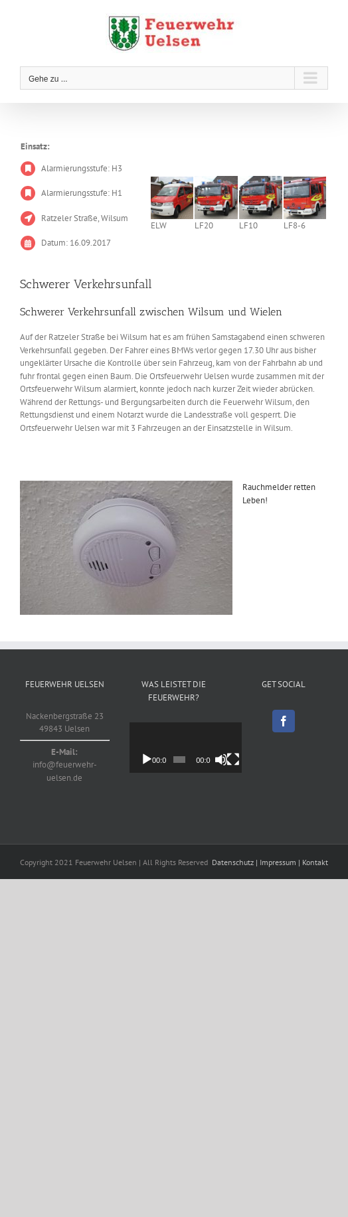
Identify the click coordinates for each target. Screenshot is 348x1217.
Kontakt (315, 862)
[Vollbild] (245, 759)
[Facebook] (283, 721)
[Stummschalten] (231, 759)
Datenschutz (233, 862)
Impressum (278, 862)
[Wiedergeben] (146, 759)
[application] (193, 747)
